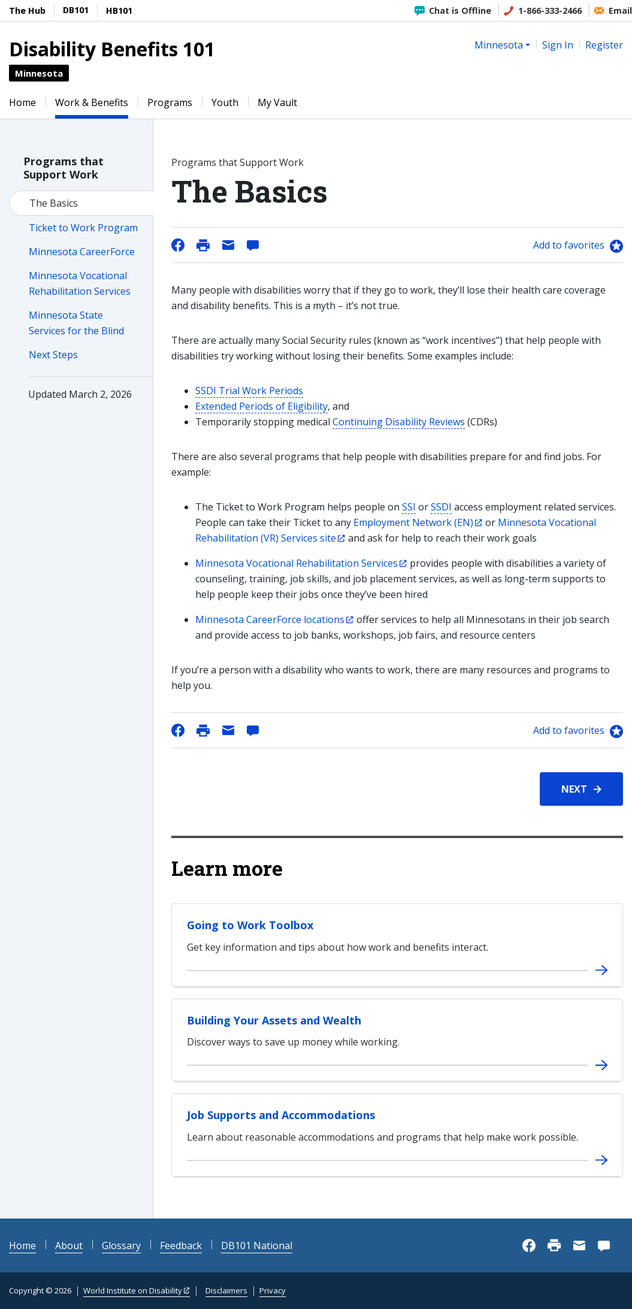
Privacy (272, 1290)
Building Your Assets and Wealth (274, 1020)
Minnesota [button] (498, 45)
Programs (169, 102)
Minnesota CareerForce (82, 251)
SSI (409, 506)
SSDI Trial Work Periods (249, 390)
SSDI (441, 506)
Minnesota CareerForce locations (269, 619)
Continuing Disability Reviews (398, 421)
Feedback (181, 1245)
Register (604, 45)
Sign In (557, 45)
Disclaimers (226, 1290)
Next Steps (53, 354)
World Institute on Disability (132, 1290)
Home (22, 102)
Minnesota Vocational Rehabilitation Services (296, 563)
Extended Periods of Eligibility (261, 406)
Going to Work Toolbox (250, 925)
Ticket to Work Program (83, 227)
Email (620, 10)
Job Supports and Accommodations (281, 1115)
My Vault (277, 102)
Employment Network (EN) (413, 522)
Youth (224, 102)
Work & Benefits (91, 102)
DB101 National (256, 1245)
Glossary (121, 1245)
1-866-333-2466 (550, 10)
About (69, 1245)
